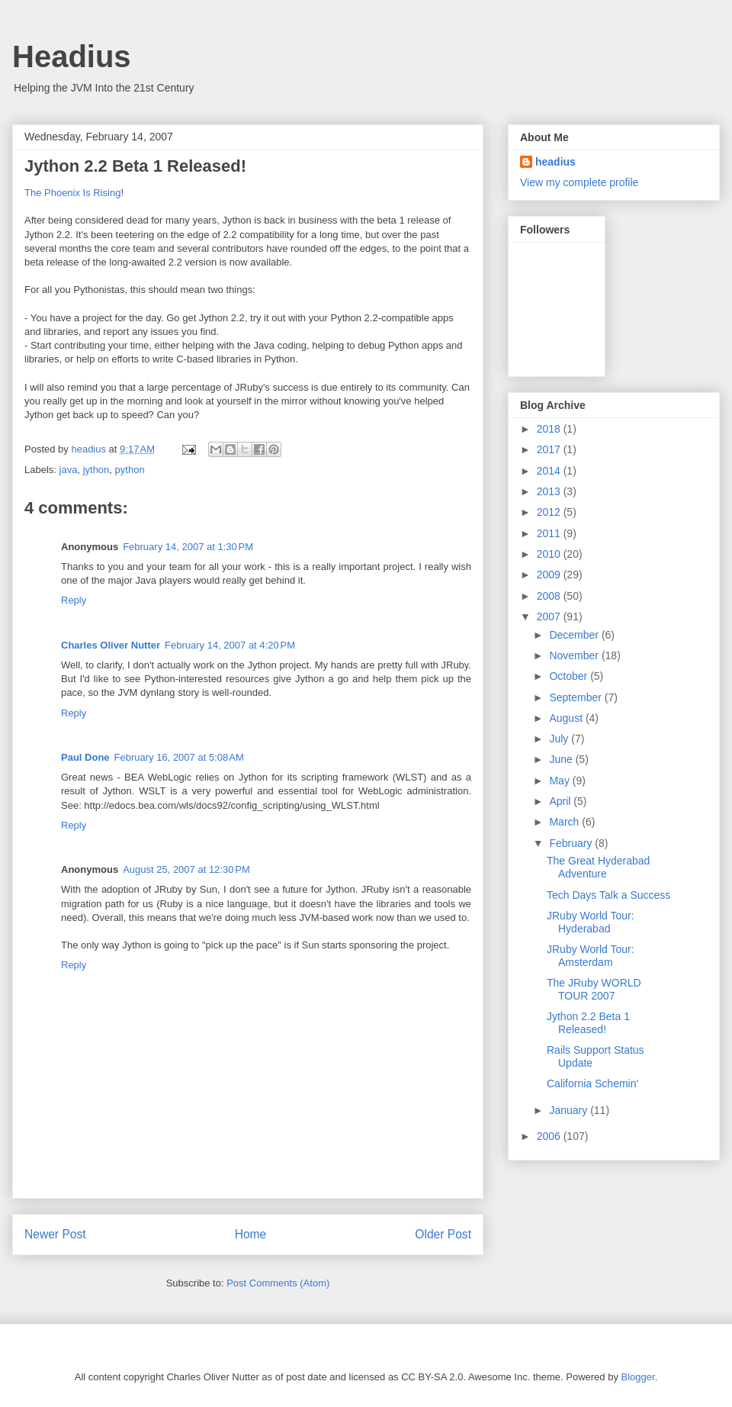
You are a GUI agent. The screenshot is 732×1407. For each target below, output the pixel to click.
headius (555, 162)
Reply (73, 600)
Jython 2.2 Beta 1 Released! (588, 1022)
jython (96, 469)
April (561, 801)
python (130, 469)
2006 (550, 1136)
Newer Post (55, 1234)
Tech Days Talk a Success (608, 895)
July (560, 738)
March (565, 822)
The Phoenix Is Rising (72, 192)
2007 (550, 616)
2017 (550, 449)
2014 (550, 471)
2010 (550, 554)
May (560, 780)
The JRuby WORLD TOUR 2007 (594, 989)
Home (251, 1234)
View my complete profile (579, 182)
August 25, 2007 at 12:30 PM (186, 869)
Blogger (638, 1377)
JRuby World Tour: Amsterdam (590, 955)
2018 (550, 429)
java (68, 469)
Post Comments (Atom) (277, 1283)
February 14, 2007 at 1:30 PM (188, 546)
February (572, 843)
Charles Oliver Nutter (110, 645)
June (562, 759)
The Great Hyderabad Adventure (598, 867)
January (569, 1110)
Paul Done (85, 757)
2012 (550, 512)
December (575, 635)
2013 (550, 491)
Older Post (443, 1234)
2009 (550, 574)
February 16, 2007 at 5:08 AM (179, 757)
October (569, 676)
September (576, 697)
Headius (71, 56)
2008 (550, 596)
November (575, 655)
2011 (550, 533)
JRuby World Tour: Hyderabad (590, 922)
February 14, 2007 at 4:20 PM (230, 645)
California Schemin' (592, 1083)
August (567, 718)
